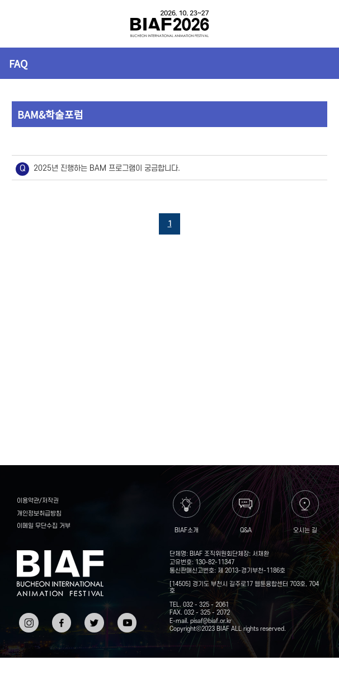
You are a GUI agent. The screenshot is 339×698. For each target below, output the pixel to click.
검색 (317, 24)
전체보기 (22, 24)
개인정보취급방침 (39, 513)
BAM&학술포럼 (50, 114)
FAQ (18, 63)
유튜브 (125, 616)
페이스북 (60, 621)
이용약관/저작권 (38, 501)
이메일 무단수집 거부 (43, 526)
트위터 (92, 616)
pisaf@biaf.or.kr (211, 621)
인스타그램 (27, 621)
